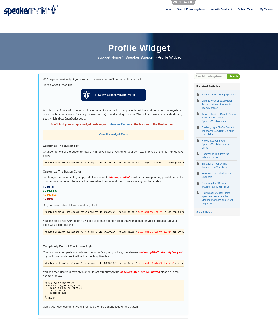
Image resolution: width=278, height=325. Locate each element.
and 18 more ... (204, 211)
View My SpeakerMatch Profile (115, 94)
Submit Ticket (246, 9)
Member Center (119, 124)
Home (168, 9)
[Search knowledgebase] (210, 76)
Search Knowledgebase (191, 9)
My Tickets (266, 9)
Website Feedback (221, 9)
